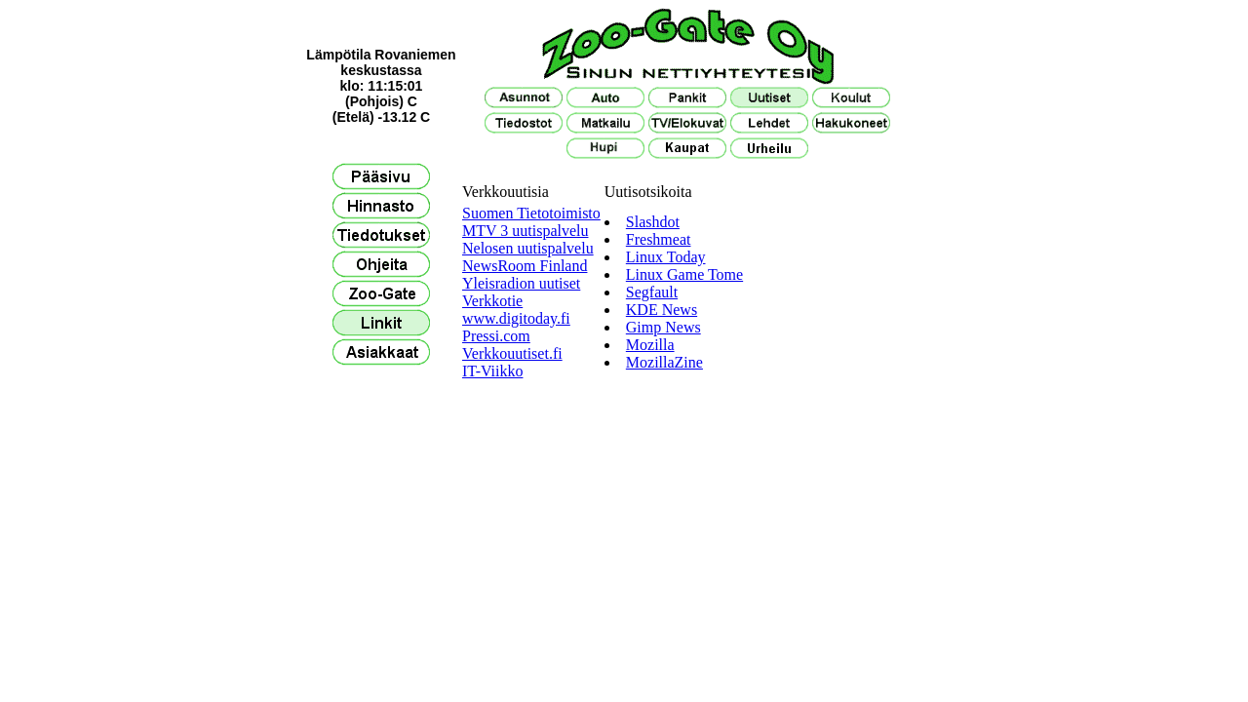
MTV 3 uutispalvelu (525, 230)
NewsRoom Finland (524, 265)
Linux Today (666, 257)
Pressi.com (496, 336)
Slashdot (653, 222)
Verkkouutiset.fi (512, 353)
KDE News (661, 309)
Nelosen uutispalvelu (528, 248)
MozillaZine (664, 362)
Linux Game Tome (684, 274)
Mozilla (650, 344)
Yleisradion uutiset (521, 283)
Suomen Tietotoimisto (531, 213)
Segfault (652, 292)
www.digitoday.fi (516, 318)
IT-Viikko (492, 371)
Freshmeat (658, 239)
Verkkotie (492, 300)
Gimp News (663, 327)
